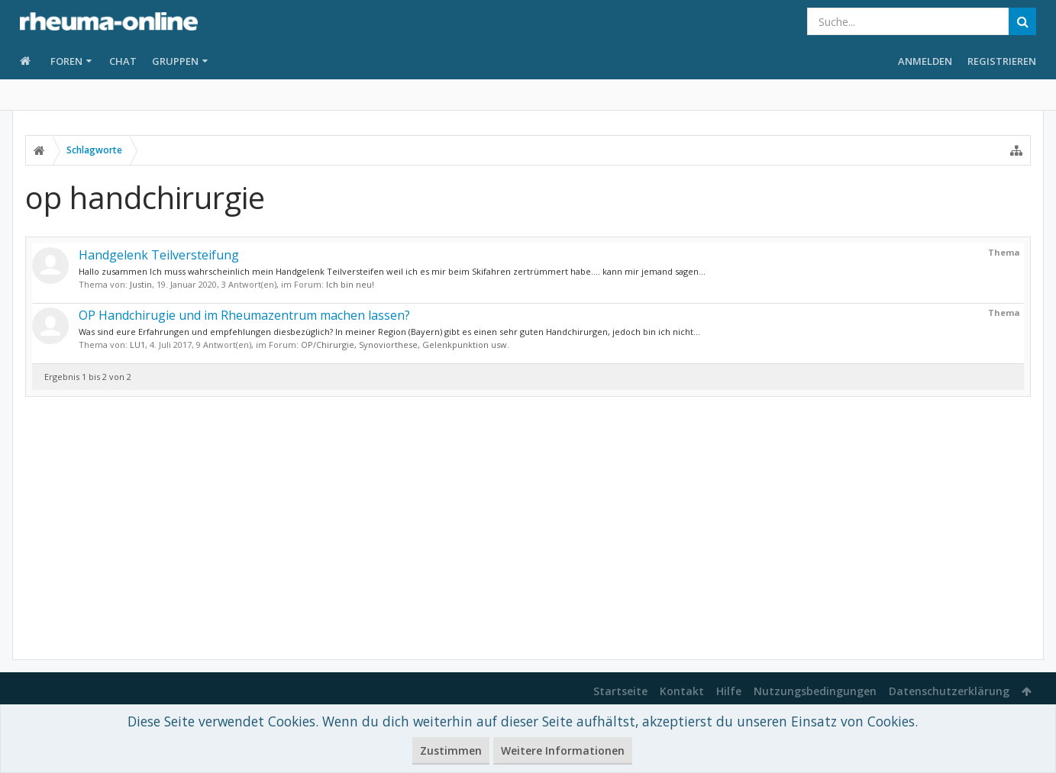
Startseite (620, 691)
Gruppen (175, 61)
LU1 (137, 344)
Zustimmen (451, 750)
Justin (141, 284)
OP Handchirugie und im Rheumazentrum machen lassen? (244, 315)
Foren (66, 61)
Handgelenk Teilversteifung (159, 254)
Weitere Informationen (563, 750)
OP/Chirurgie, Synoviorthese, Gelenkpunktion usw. (405, 344)
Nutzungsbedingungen (815, 691)
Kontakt (682, 691)
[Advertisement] (528, 528)
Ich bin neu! (350, 284)
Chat (123, 61)
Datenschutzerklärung (949, 691)
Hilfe (728, 691)
